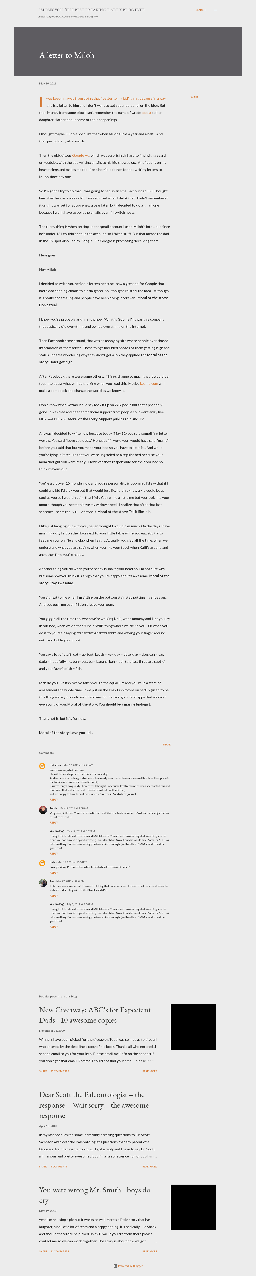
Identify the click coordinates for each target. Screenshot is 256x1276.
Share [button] (194, 97)
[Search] (201, 10)
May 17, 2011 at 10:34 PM (72, 862)
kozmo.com (149, 383)
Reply (54, 799)
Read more (149, 1071)
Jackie (53, 808)
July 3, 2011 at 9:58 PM (80, 904)
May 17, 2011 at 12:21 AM (78, 764)
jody (52, 862)
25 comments (59, 1071)
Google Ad (80, 155)
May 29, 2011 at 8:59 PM (70, 881)
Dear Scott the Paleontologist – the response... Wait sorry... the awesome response (94, 1104)
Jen (52, 881)
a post (146, 112)
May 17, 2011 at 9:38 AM (74, 808)
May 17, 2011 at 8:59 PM (81, 831)
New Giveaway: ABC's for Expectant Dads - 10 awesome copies (95, 1014)
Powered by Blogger (128, 1266)
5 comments (59, 1166)
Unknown (55, 764)
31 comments (59, 1251)
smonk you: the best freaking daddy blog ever (91, 10)
